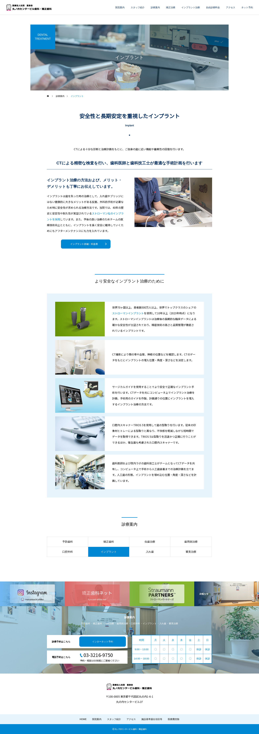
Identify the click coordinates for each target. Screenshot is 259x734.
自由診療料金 (213, 7)
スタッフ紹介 (138, 7)
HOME (83, 719)
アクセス (230, 7)
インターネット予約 (102, 641)
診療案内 (155, 7)
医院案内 (120, 7)
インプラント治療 (190, 7)
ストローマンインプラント (128, 313)
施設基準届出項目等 (151, 719)
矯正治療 (170, 7)
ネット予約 (247, 7)
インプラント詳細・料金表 (84, 244)
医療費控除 (173, 719)
